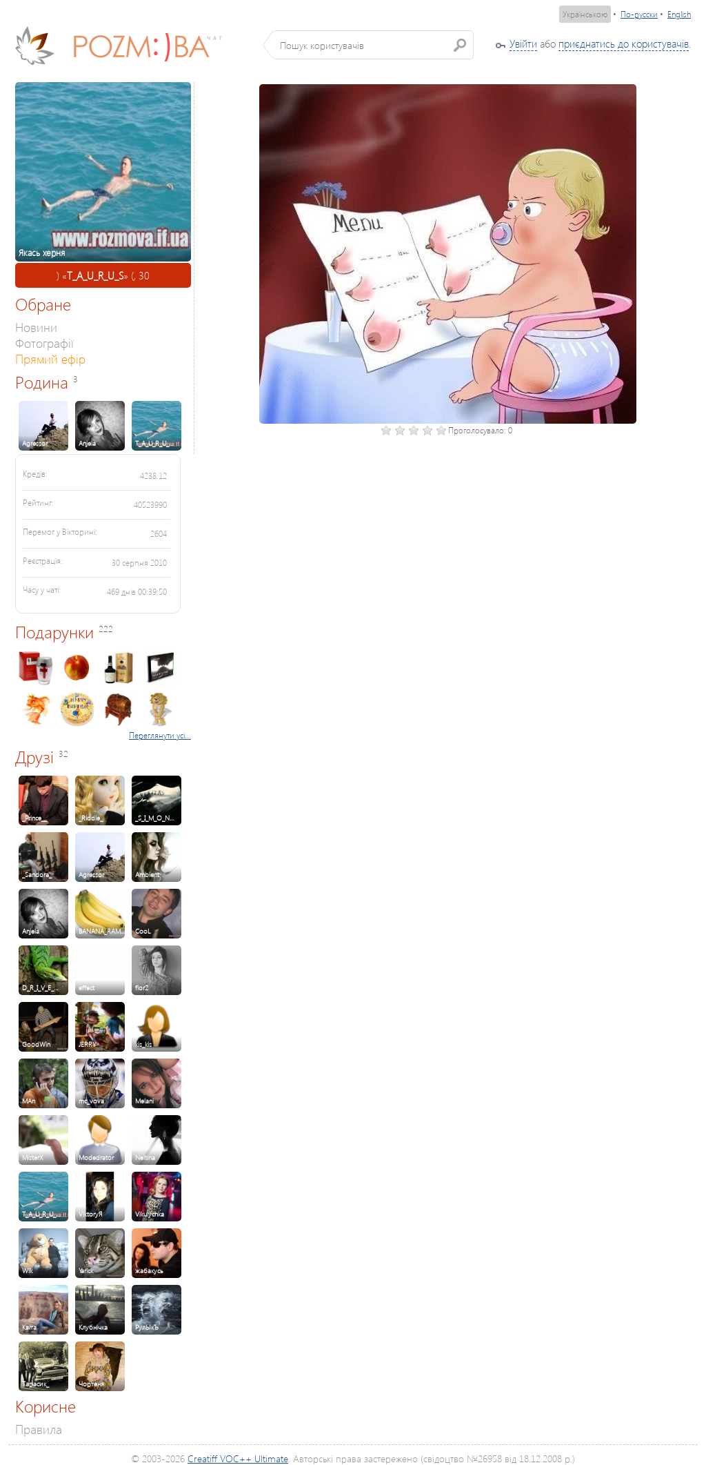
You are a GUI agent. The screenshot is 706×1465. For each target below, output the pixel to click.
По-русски (639, 14)
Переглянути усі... (160, 735)
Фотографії (44, 342)
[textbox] (373, 44)
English (679, 14)
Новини (36, 326)
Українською (585, 14)
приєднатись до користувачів (623, 43)
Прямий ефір (50, 358)
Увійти (523, 43)
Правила (38, 1428)
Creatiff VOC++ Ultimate (238, 1458)
